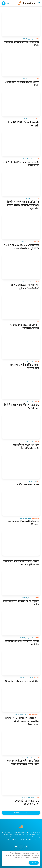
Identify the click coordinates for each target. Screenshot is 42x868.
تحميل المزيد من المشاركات (21, 813)
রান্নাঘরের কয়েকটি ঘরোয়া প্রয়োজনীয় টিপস (21, 44)
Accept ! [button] (33, 863)
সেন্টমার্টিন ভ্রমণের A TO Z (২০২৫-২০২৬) (27, 803)
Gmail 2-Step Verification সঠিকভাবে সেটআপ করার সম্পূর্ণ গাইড (21, 247)
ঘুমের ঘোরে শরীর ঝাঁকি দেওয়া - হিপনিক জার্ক (24, 367)
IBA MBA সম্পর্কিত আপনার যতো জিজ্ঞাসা (23, 523)
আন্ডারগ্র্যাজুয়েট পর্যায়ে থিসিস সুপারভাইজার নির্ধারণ (25, 287)
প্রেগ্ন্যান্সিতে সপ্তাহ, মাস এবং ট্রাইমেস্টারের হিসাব (26, 447)
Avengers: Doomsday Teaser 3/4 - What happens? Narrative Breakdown (22, 721)
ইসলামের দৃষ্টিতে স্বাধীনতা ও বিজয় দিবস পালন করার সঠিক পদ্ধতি (23, 763)
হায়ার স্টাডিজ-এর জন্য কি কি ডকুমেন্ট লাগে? (21, 603)
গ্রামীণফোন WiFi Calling (28, 485)
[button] (39, 3)
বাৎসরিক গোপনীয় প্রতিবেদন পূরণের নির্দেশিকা (22, 643)
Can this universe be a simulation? (22, 681)
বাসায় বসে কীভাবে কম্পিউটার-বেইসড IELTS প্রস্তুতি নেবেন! (21, 563)
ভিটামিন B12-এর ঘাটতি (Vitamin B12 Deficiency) (21, 407)
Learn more (35, 858)
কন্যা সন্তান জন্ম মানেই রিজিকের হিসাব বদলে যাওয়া (21, 164)
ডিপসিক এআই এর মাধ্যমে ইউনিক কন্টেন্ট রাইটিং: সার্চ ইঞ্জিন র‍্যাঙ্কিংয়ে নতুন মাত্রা (23, 205)
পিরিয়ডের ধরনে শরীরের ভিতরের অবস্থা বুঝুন (23, 124)
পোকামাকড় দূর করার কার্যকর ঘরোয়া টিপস (22, 84)
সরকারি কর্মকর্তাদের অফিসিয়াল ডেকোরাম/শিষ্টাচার (24, 327)
